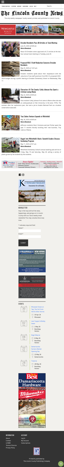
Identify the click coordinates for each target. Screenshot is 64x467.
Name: (20, 228)
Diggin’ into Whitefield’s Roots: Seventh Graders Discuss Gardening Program (40, 139)
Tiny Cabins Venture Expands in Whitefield (35, 116)
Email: (20, 234)
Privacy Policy (10, 448)
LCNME (8, 443)
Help (35, 6)
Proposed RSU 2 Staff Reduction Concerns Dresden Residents (38, 63)
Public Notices (6, 6)
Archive (19, 6)
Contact (8, 441)
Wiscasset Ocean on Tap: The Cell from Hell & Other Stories (37, 309)
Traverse (34, 361)
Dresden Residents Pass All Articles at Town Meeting (39, 42)
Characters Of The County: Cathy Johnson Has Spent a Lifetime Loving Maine (39, 90)
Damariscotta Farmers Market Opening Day (36, 349)
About (8, 438)
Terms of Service (11, 445)
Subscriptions (25, 443)
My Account (25, 441)
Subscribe (25, 6)
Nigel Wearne (35, 335)
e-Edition (13, 6)
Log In (31, 6)
